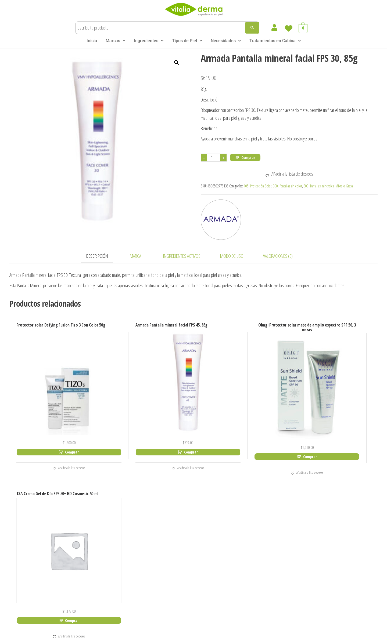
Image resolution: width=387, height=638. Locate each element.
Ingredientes (148, 40)
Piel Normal (250, 561)
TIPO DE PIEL (245, 553)
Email (295, 535)
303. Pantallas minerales (319, 186)
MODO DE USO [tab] (231, 256)
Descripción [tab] (97, 256)
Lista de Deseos (71, 529)
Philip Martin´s (191, 527)
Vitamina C (249, 514)
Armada (123, 511)
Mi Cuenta (65, 522)
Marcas (115, 40)
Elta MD (123, 550)
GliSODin (124, 566)
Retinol (245, 522)
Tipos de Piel (187, 40)
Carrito (61, 514)
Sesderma (187, 542)
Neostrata (187, 496)
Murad (122, 597)
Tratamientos (68, 576)
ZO (180, 589)
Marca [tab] (135, 256)
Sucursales (65, 568)
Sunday (184, 566)
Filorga (122, 558)
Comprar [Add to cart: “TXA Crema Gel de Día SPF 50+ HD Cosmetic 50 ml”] (335, 429)
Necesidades (226, 40)
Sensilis (184, 550)
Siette (182, 558)
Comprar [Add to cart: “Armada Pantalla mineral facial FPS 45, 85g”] (150, 424)
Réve (181, 519)
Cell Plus (124, 519)
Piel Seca (248, 577)
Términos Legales (73, 553)
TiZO (181, 581)
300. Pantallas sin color (287, 186)
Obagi (182, 511)
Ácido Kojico (251, 538)
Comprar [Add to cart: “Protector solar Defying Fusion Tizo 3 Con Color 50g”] (58, 429)
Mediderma (127, 589)
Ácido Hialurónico (256, 506)
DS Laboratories (132, 542)
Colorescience (130, 527)
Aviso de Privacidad (221, 632)
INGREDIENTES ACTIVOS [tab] (181, 256)
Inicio (92, 40)
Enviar (299, 558)
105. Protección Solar (257, 186)
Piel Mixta (248, 585)
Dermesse (126, 535)
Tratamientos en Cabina (275, 40)
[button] (115, 40)
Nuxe (182, 504)
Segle (182, 535)
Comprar (248, 157)
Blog (58, 560)
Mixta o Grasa (344, 186)
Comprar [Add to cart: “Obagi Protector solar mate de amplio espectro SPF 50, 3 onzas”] (242, 429)
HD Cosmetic (129, 574)
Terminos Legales (185, 632)
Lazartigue (126, 581)
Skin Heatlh (196, 589)
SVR (180, 574)
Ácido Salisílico (253, 530)
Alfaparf (123, 496)
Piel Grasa (249, 569)
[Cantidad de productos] (213, 158)
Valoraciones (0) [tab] (278, 256)
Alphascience (129, 504)
